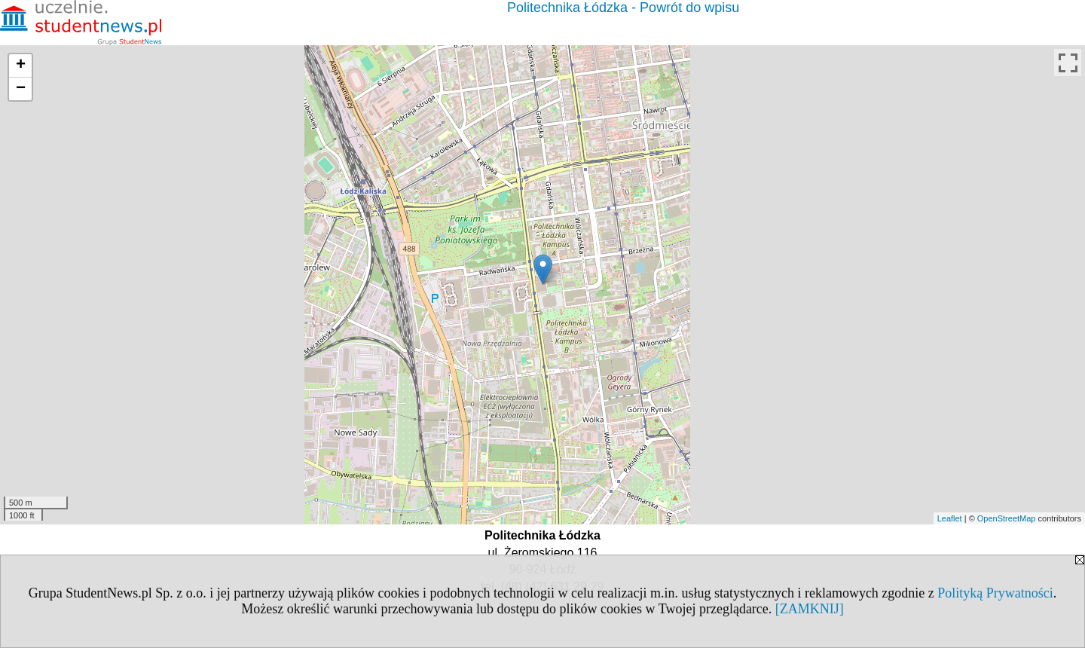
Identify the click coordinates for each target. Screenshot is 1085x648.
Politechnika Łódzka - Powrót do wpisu (623, 7)
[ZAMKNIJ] (809, 608)
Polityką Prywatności (995, 593)
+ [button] (21, 65)
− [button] (21, 89)
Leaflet (949, 518)
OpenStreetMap (1006, 518)
